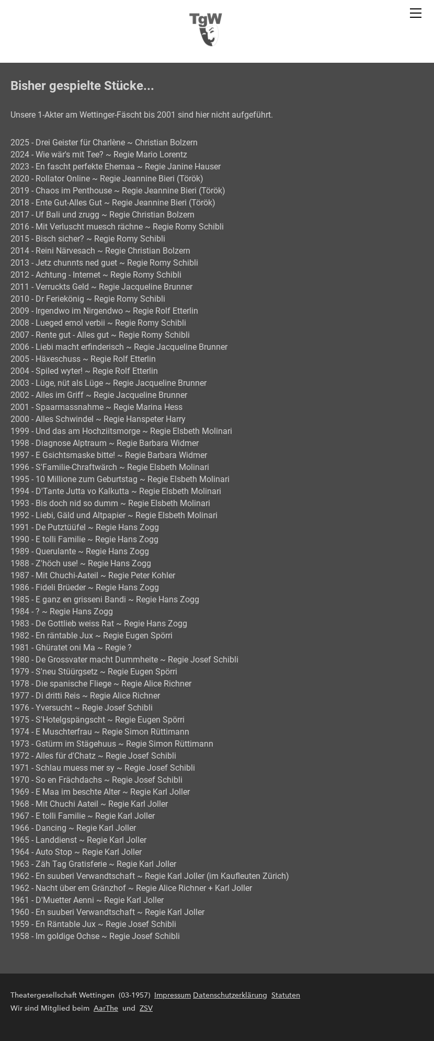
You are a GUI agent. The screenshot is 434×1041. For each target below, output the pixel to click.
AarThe (106, 1008)
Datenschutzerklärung (230, 995)
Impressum (172, 995)
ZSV (146, 1008)
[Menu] (416, 13)
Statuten (285, 995)
